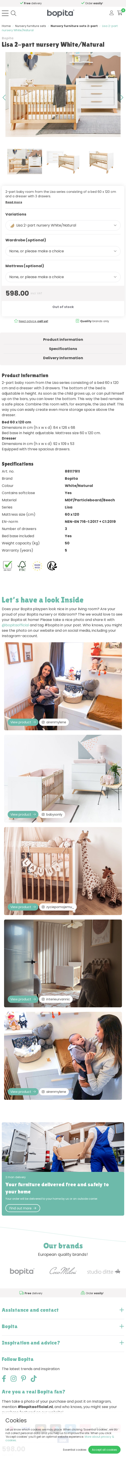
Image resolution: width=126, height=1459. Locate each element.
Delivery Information (63, 358)
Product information (63, 339)
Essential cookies (74, 1450)
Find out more (22, 1208)
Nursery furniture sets (30, 26)
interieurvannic (56, 999)
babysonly (52, 814)
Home (6, 26)
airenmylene (54, 722)
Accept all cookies (104, 1450)
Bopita (7, 38)
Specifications (63, 348)
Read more (13, 202)
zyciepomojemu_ (58, 907)
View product (23, 722)
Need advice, (25, 3)
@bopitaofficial (15, 625)
